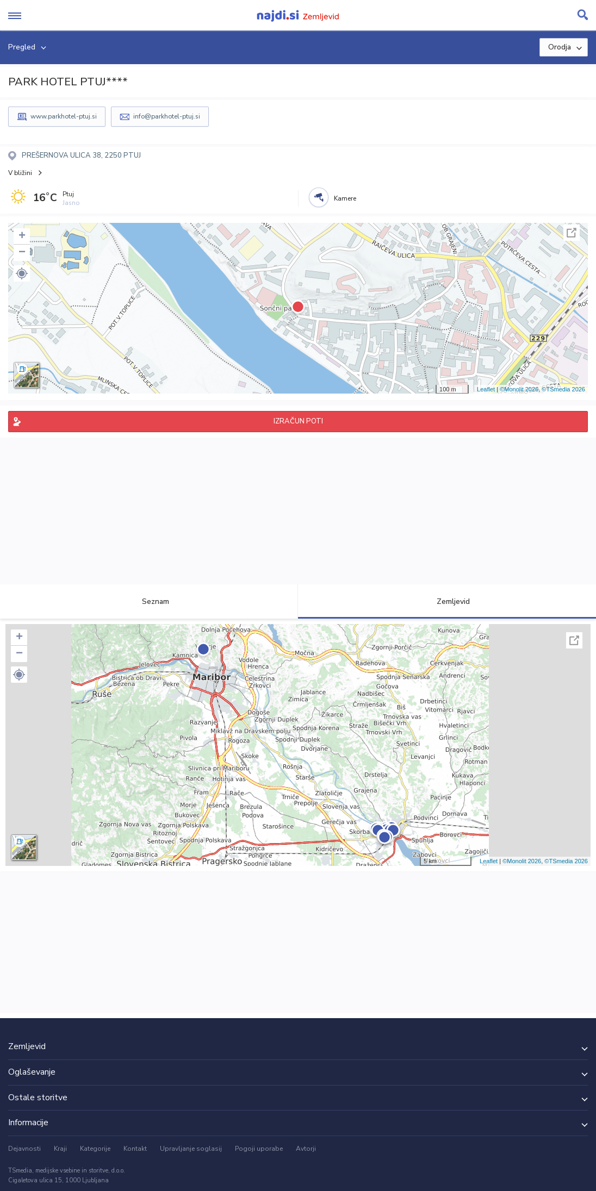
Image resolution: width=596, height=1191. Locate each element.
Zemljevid (447, 601)
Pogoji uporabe (259, 1148)
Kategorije (95, 1148)
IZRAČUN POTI (298, 421)
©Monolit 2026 (519, 389)
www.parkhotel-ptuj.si (63, 116)
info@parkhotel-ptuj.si (166, 116)
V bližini (20, 173)
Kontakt (135, 1148)
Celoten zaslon (571, 233)
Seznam (149, 601)
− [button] (22, 253)
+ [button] (22, 236)
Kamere (345, 198)
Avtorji (306, 1148)
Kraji (60, 1148)
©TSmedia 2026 (563, 389)
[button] (22, 273)
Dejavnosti (24, 1148)
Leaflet (486, 389)
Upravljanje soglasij (191, 1148)
